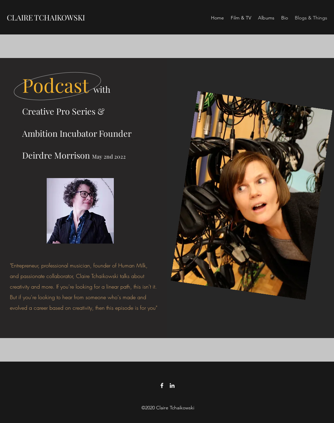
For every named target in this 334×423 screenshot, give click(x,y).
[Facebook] (161, 385)
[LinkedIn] (172, 385)
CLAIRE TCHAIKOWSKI (46, 17)
